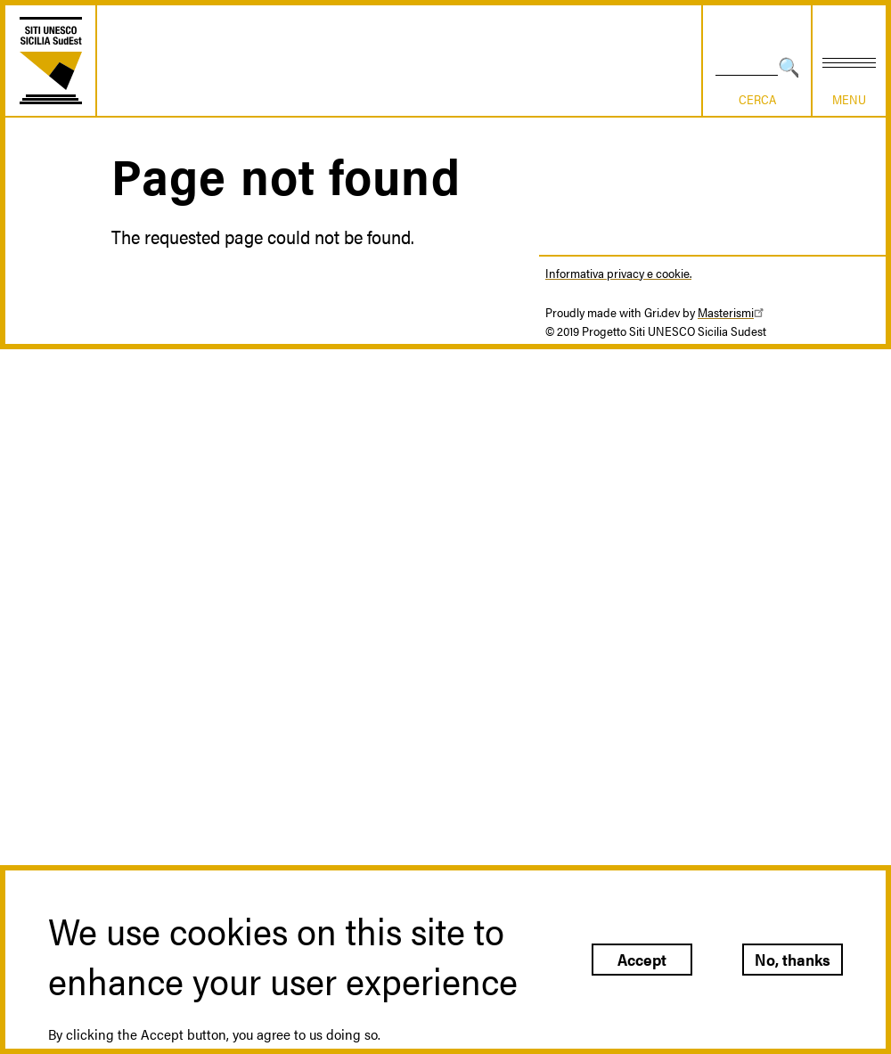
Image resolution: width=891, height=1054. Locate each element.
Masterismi (733, 312)
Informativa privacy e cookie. (618, 273)
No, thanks (792, 959)
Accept (641, 959)
